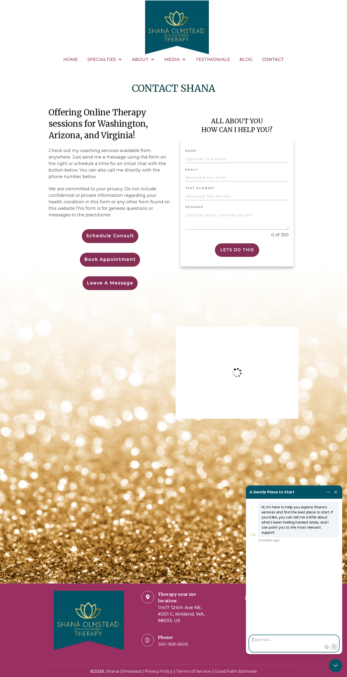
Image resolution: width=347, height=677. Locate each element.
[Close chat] (335, 665)
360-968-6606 (173, 644)
